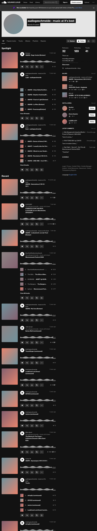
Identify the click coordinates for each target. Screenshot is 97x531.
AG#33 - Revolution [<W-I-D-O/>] (38, 156)
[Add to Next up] (42, 118)
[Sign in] (65, 2)
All (3, 41)
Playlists (35, 41)
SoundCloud (11, 2)
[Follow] (81, 41)
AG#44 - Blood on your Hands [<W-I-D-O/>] (41, 151)
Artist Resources (73, 168)
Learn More (78, 8)
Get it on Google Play (82, 161)
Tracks (20, 41)
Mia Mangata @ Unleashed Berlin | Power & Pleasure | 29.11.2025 (73, 133)
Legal (64, 166)
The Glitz (30, 274)
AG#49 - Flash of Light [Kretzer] (38, 99)
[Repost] (27, 66)
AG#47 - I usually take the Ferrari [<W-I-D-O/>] (42, 146)
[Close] (94, 8)
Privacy (69, 166)
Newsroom (82, 168)
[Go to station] (71, 41)
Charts (89, 168)
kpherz (30, 289)
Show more (65, 65)
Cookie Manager (86, 166)
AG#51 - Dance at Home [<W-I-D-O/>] (40, 141)
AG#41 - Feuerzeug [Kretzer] (37, 109)
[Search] (51, 2)
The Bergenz (32, 284)
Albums (27, 41)
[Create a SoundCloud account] (76, 2)
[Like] (22, 66)
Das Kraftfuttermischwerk (36, 269)
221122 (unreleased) (34, 500)
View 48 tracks (25, 293)
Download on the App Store (68, 161)
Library (37, 2)
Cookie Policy (76, 166)
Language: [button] (69, 175)
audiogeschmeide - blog (71, 68)
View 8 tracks (24, 165)
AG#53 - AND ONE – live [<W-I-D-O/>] (40, 161)
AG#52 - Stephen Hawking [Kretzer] (39, 95)
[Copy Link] (37, 66)
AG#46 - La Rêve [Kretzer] (36, 104)
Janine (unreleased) (34, 505)
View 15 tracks (25, 113)
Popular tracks (11, 41)
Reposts (43, 41)
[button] (93, 2)
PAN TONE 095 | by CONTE (72, 141)
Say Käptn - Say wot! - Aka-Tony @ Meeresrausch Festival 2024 (73, 148)
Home (25, 2)
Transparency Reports (69, 170)
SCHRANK (31, 279)
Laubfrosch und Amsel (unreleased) (39, 510)
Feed (31, 2)
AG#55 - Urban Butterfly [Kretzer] (38, 90)
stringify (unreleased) (35, 495)
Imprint (64, 168)
